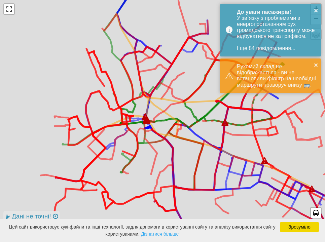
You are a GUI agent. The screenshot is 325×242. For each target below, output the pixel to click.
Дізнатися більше (160, 234)
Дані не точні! (31, 216)
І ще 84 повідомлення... (266, 48)
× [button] (316, 10)
